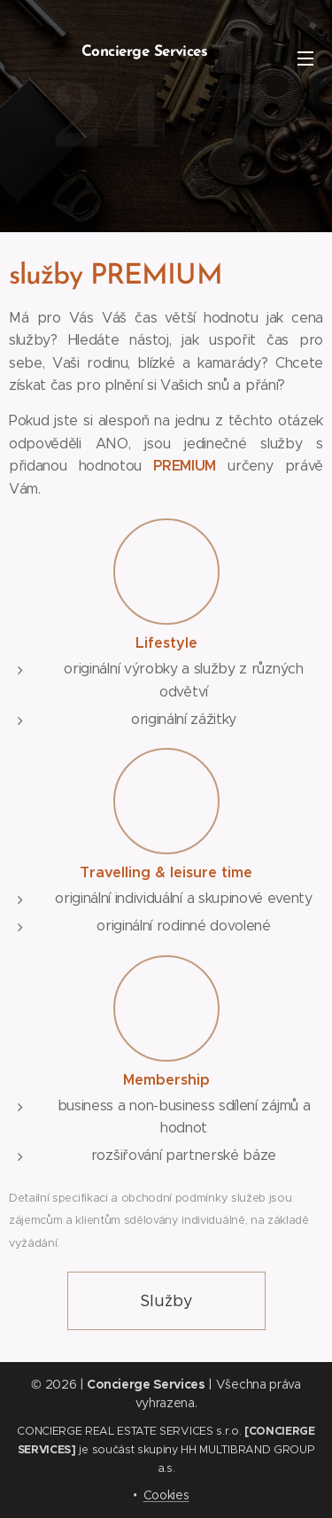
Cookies (166, 1495)
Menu (305, 58)
